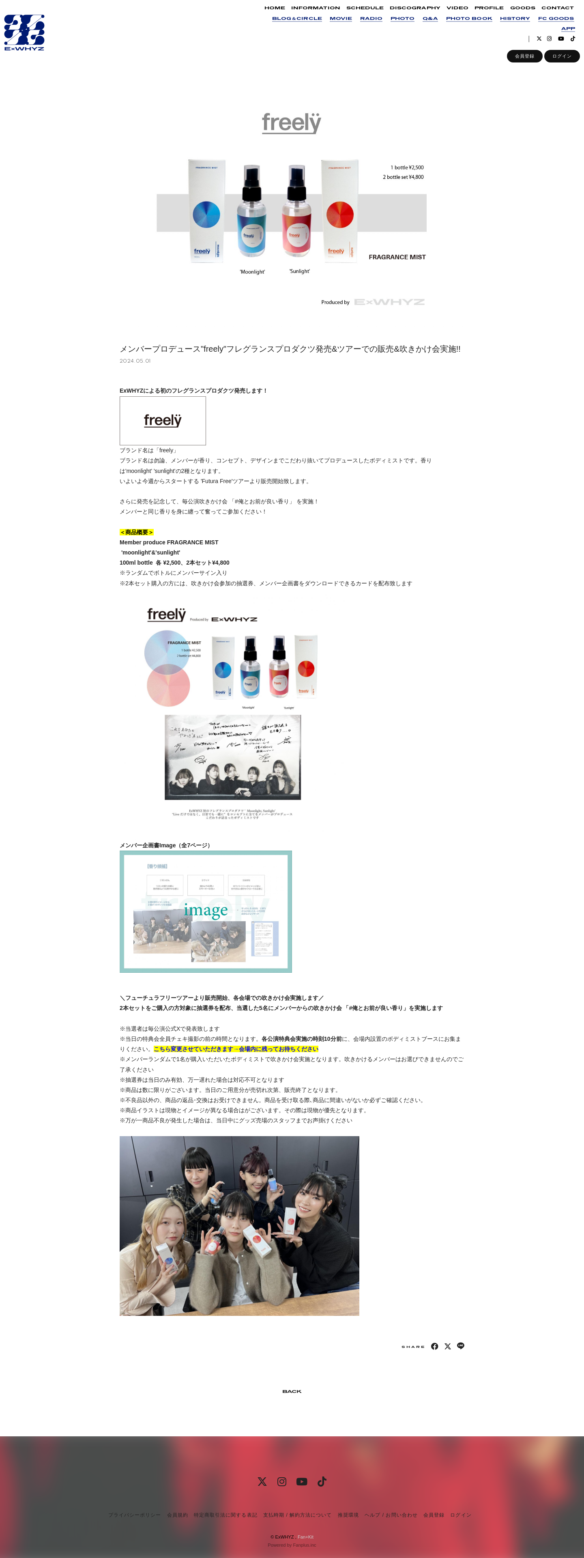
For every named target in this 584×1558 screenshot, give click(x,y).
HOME (267, 13)
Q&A (422, 23)
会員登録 (517, 61)
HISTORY (507, 23)
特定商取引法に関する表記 (225, 1515)
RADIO (364, 23)
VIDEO (450, 13)
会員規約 (177, 1515)
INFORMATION (308, 13)
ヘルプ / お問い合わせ (391, 1515)
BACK (292, 1391)
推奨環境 (348, 1515)
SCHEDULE (358, 13)
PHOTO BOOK (461, 23)
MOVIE (333, 23)
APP (561, 34)
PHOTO (395, 23)
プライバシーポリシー (134, 1515)
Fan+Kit (305, 1536)
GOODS (515, 13)
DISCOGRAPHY (407, 13)
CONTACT (550, 13)
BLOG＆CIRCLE (289, 23)
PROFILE (481, 13)
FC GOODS (549, 23)
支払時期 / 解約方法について (297, 1515)
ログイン (555, 61)
